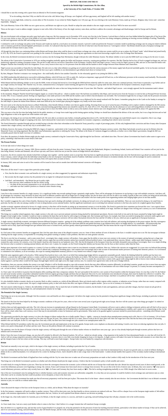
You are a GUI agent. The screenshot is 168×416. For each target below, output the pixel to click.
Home (3, 413)
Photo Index (19, 413)
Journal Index (10, 413)
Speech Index (28, 413)
